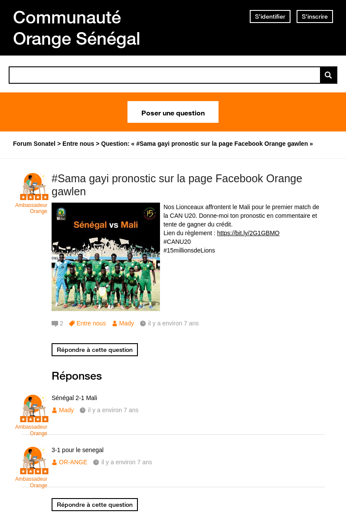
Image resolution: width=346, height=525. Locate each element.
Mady (126, 323)
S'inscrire (315, 16)
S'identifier (270, 16)
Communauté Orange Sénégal (76, 27)
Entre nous (91, 323)
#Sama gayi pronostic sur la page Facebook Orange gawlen (177, 185)
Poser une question (173, 111)
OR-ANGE (73, 462)
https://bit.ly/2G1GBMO (248, 233)
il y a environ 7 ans (113, 410)
